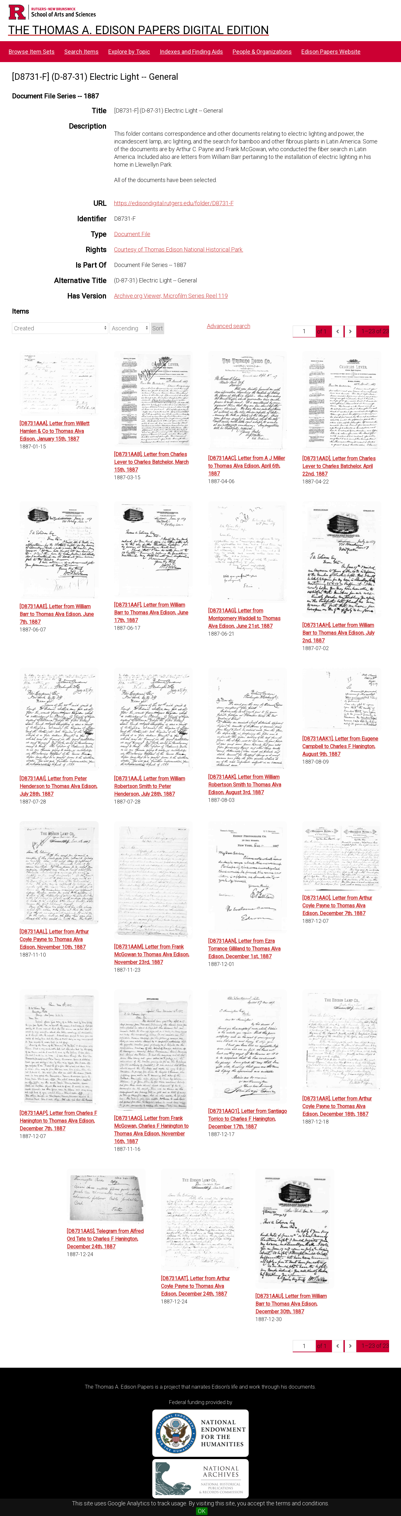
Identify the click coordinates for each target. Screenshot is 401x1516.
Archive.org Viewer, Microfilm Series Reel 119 (171, 295)
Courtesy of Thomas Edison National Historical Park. (178, 249)
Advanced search (228, 326)
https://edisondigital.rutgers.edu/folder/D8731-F (174, 203)
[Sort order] (130, 328)
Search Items (81, 51)
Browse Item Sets (32, 51)
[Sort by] (60, 328)
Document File (132, 234)
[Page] (304, 331)
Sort (157, 328)
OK (202, 1511)
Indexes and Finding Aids (191, 51)
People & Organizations (262, 51)
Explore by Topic (129, 51)
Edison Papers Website (331, 51)
